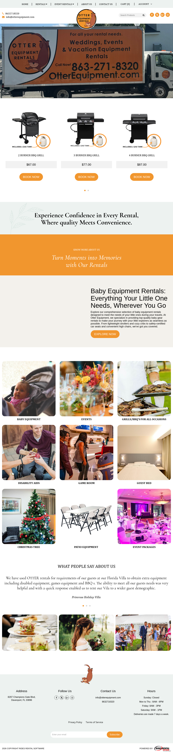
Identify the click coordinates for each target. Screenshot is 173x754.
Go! (143, 15)
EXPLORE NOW (105, 334)
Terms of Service (94, 722)
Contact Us (105, 4)
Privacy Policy (75, 722)
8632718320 (108, 702)
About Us (86, 4)
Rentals (41, 4)
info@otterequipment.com (108, 697)
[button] (85, 190)
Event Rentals (64, 4)
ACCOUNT (144, 4)
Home (25, 4)
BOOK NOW (31, 176)
